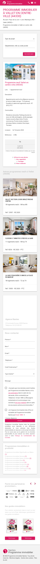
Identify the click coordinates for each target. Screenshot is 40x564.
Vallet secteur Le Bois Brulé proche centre (19, 200)
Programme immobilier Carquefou (16, 466)
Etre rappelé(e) (21, 159)
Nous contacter (21, 163)
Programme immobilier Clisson (15, 470)
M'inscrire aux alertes (21, 157)
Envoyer (20, 420)
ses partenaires (13, 393)
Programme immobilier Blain (15, 460)
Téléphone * (8, 360)
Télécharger (11, 538)
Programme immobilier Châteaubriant (18, 468)
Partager (21, 161)
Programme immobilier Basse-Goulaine (18, 458)
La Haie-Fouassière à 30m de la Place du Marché (19, 276)
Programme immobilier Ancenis (16, 456)
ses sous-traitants (20, 402)
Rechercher (28, 54)
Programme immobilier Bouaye (15, 462)
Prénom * (8, 339)
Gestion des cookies (27, 558)
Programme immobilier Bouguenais (17, 464)
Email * (7, 353)
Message (8, 381)
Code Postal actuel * (11, 367)
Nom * (7, 346)
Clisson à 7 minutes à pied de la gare (19, 238)
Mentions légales (14, 558)
